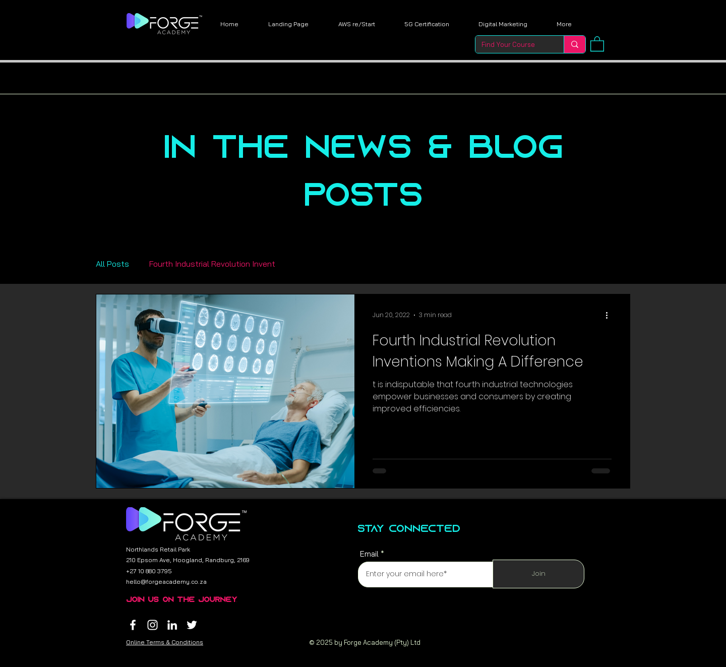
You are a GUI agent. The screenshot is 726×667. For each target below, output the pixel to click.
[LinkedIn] (172, 625)
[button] (597, 43)
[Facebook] (133, 625)
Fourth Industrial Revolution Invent (212, 264)
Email (369, 554)
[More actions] (610, 315)
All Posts (112, 264)
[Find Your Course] (511, 44)
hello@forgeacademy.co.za (166, 581)
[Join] (538, 574)
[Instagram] (152, 625)
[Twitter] (192, 625)
